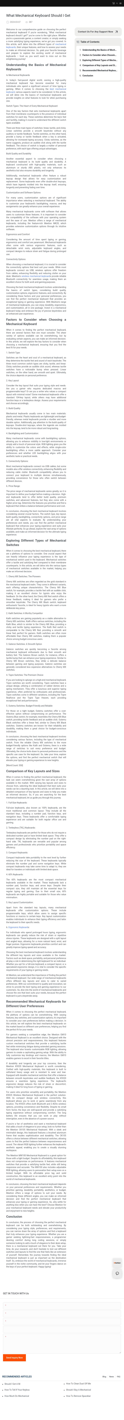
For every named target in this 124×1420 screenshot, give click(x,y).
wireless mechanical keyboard (36, 276)
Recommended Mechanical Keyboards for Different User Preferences (99, 70)
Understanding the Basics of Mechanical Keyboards (99, 50)
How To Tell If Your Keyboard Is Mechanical (17, 1390)
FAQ (118, 1377)
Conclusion (87, 75)
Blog (104, 1377)
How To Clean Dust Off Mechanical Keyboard (78, 1383)
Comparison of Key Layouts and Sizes (99, 65)
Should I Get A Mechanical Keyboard (12, 1384)
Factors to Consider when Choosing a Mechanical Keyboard (99, 55)
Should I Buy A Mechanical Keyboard (78, 1390)
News (111, 1377)
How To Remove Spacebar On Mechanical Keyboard (78, 1396)
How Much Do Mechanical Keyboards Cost (17, 1396)
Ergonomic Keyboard (18, 927)
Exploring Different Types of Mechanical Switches (99, 60)
